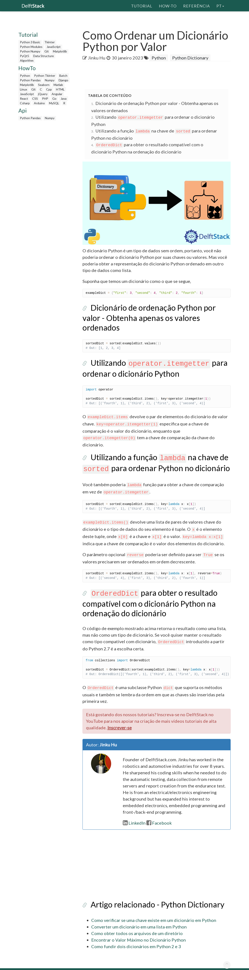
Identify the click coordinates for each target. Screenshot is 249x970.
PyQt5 (24, 56)
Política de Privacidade (191, 964)
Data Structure (43, 56)
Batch (63, 75)
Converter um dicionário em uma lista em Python (139, 917)
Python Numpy (30, 51)
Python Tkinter (44, 75)
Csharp (25, 103)
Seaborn (43, 85)
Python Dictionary (190, 57)
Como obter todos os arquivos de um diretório (137, 923)
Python (25, 75)
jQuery (42, 94)
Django (63, 80)
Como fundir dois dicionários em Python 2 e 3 (136, 936)
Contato (219, 964)
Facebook (159, 813)
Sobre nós (162, 964)
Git (46, 51)
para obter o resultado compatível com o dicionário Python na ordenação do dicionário (149, 593)
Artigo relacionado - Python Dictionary (149, 895)
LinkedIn (134, 813)
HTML (60, 89)
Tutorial (141, 5)
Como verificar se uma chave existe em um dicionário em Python (153, 910)
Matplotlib (60, 51)
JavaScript (54, 47)
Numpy (49, 80)
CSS (35, 98)
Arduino (39, 103)
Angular (57, 94)
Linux (23, 89)
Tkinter (49, 42)
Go (54, 98)
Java (64, 98)
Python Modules (31, 47)
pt (220, 5)
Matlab (58, 85)
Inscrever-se (119, 718)
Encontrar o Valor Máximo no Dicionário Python (138, 930)
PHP (45, 98)
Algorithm (26, 60)
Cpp (49, 89)
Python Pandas (30, 80)
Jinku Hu (96, 57)
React (24, 98)
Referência (196, 5)
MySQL (54, 103)
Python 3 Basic (30, 42)
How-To (168, 5)
